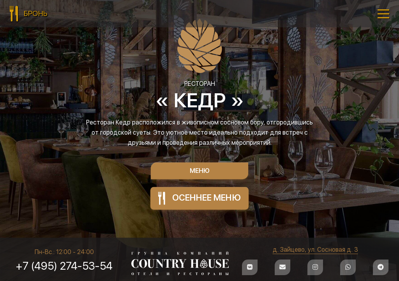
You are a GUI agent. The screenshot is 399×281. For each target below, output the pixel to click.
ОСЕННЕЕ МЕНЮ (199, 198)
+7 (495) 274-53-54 (64, 265)
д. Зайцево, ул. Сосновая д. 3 (315, 249)
